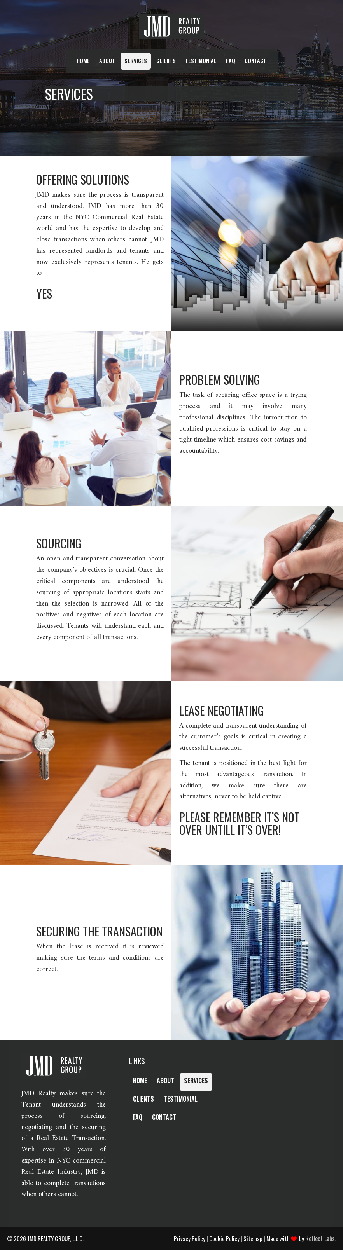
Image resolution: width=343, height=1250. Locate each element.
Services (135, 60)
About (107, 60)
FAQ (230, 60)
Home (83, 60)
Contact (255, 60)
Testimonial (201, 60)
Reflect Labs (320, 1238)
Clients (166, 60)
